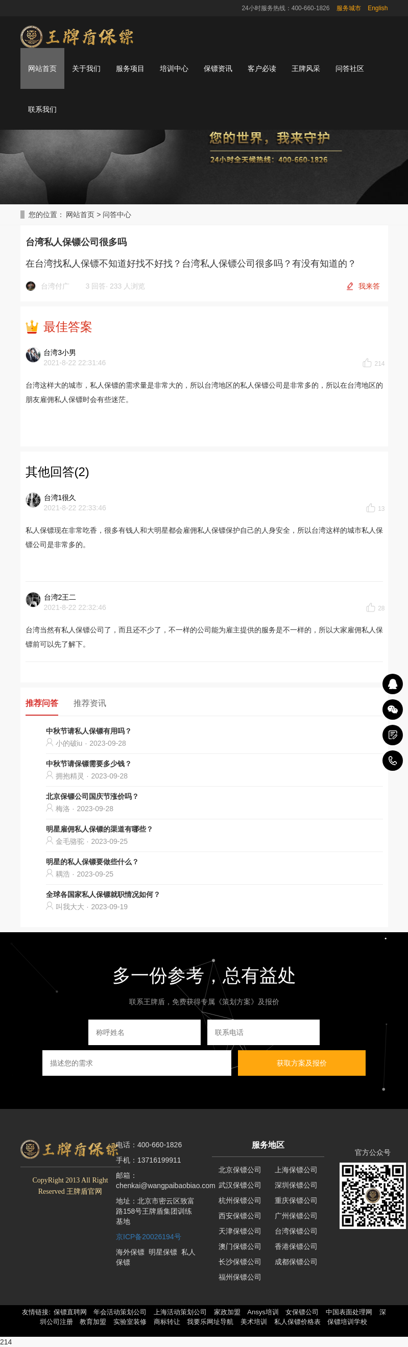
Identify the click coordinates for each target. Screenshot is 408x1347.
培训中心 (174, 68)
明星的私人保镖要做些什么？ (92, 862)
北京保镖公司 (240, 1170)
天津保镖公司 (240, 1231)
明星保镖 (163, 1252)
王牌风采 (306, 68)
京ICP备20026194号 (148, 1237)
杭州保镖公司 (240, 1200)
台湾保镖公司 (296, 1231)
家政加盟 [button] (227, 1312)
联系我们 (42, 109)
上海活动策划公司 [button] (180, 1312)
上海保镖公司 (296, 1170)
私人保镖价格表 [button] (297, 1322)
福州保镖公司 (240, 1277)
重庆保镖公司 (296, 1200)
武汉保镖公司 (240, 1185)
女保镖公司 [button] (302, 1312)
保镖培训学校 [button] (347, 1322)
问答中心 (117, 214)
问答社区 (349, 68)
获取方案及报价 (302, 1063)
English (378, 8)
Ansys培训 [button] (262, 1312)
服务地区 (268, 1145)
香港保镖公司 (296, 1246)
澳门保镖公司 (240, 1246)
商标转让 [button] (167, 1322)
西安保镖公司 (240, 1216)
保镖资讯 (218, 68)
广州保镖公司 (296, 1216)
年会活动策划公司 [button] (120, 1312)
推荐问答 (42, 703)
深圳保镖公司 (296, 1185)
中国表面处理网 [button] (349, 1312)
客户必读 (262, 68)
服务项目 (130, 68)
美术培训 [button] (254, 1322)
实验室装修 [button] (130, 1322)
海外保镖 (130, 1252)
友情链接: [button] (36, 1312)
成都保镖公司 (296, 1262)
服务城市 (349, 8)
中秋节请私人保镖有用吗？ (89, 731)
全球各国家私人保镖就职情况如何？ (103, 894)
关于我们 (86, 68)
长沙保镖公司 (240, 1262)
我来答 (369, 286)
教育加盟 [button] (93, 1322)
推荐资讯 (90, 703)
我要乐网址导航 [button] (210, 1322)
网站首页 (42, 68)
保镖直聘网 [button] (70, 1312)
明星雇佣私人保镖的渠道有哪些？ (99, 829)
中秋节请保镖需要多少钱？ (89, 764)
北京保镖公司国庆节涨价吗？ (92, 796)
